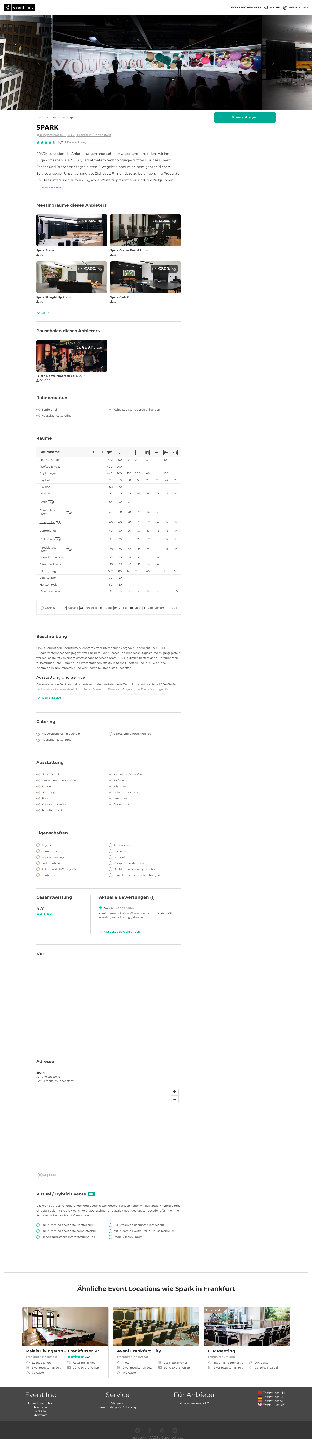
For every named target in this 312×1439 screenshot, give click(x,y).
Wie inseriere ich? (194, 1399)
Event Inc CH (271, 1388)
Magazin (118, 1399)
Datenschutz (172, 1433)
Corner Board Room (49, 512)
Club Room (47, 539)
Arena (44, 501)
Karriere (40, 1403)
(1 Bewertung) (76, 142)
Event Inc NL (271, 1396)
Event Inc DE (271, 1392)
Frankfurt (59, 117)
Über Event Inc (40, 1399)
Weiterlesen (48, 187)
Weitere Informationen (75, 1211)
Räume (44, 438)
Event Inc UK (271, 1400)
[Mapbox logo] (47, 1170)
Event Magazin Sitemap (117, 1403)
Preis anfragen (244, 117)
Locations (42, 117)
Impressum (139, 1433)
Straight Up (47, 522)
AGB (155, 1433)
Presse (40, 1407)
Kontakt (40, 1411)
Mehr (43, 313)
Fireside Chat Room (48, 549)
